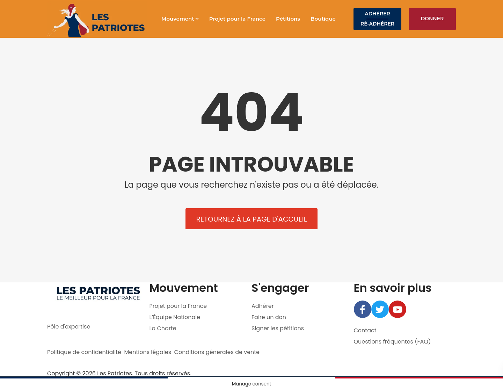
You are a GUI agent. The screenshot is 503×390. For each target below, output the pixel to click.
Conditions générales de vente (217, 352)
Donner (432, 18)
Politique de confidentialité (84, 352)
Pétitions (288, 18)
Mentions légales (148, 352)
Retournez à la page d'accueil (251, 219)
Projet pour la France (237, 18)
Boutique (323, 18)
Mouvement (177, 18)
